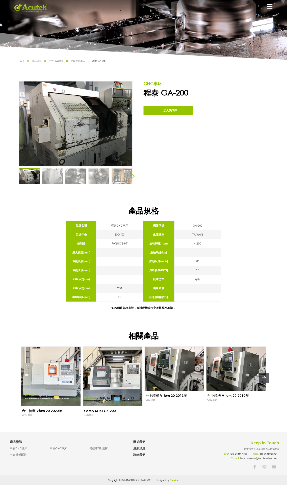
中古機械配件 (18, 454)
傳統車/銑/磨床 (98, 448)
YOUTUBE (274, 466)
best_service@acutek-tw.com (258, 458)
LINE (264, 466)
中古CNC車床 (56, 61)
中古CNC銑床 (18, 448)
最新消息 (139, 448)
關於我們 (139, 442)
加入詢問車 (170, 110)
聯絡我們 (139, 454)
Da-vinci (174, 480)
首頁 (22, 61)
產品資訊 (36, 61)
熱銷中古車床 (78, 61)
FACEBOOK (254, 466)
